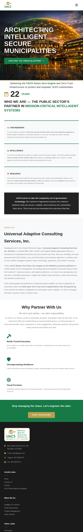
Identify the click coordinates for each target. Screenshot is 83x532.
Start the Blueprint (41, 415)
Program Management (12, 511)
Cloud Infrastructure (11, 508)
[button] (76, 5)
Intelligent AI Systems (12, 505)
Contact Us (8, 482)
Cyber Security (9, 514)
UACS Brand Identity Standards (15, 488)
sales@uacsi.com (18, 453)
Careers (7, 485)
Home (6, 479)
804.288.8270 (19, 457)
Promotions (8, 530)
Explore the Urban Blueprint (26, 61)
